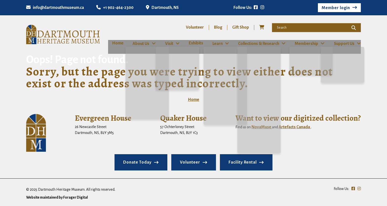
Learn (218, 43)
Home (113, 43)
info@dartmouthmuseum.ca (55, 7)
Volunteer (195, 27)
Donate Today (137, 162)
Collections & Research (259, 43)
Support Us (345, 43)
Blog (218, 27)
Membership (307, 43)
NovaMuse (262, 127)
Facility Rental (243, 162)
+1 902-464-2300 (115, 7)
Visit (167, 43)
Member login (336, 8)
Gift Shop (240, 27)
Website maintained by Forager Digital (57, 197)
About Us (139, 43)
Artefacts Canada (295, 127)
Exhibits (195, 43)
